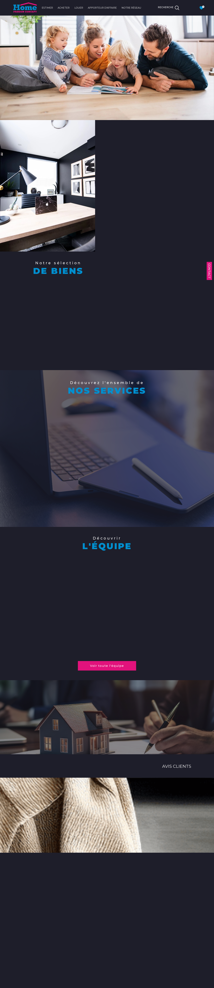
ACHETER (64, 7)
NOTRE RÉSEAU (131, 7)
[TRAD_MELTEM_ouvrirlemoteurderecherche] (168, 7)
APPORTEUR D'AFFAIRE (102, 7)
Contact (209, 270)
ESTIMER (47, 7)
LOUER (78, 7)
